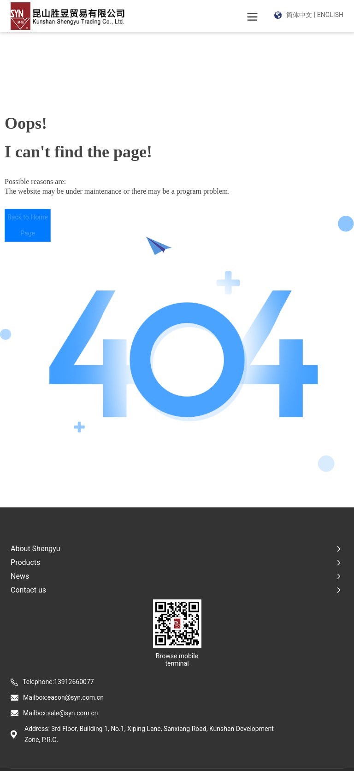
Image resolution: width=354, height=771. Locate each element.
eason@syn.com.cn (75, 697)
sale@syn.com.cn (72, 713)
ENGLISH (330, 14)
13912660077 (74, 681)
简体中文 (299, 14)
